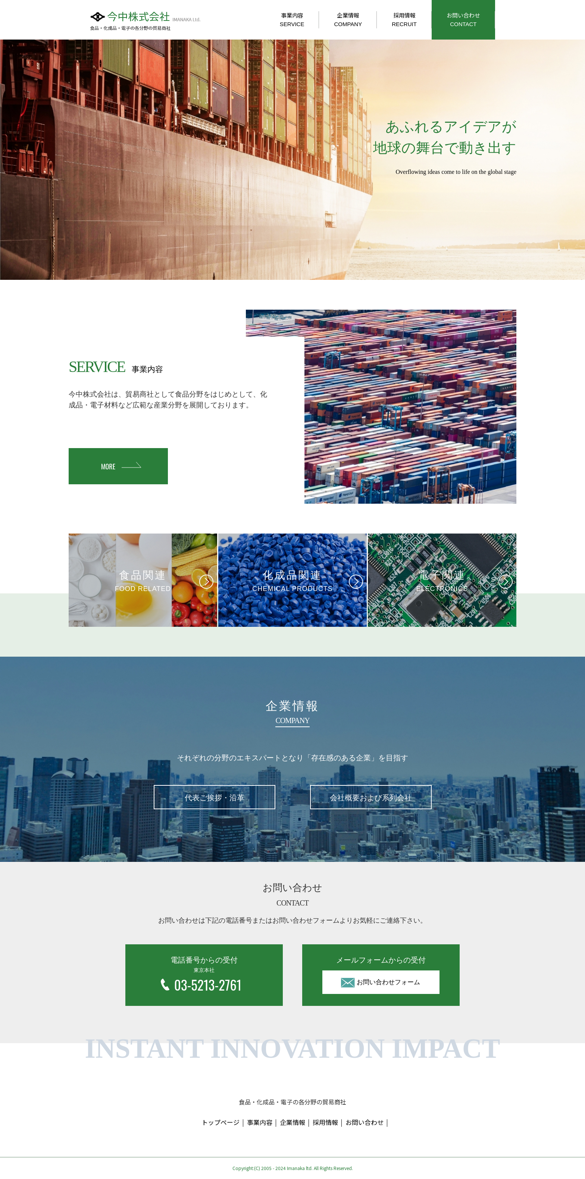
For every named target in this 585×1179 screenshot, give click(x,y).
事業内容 (292, 19)
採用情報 (404, 19)
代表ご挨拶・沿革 (214, 798)
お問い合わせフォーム (388, 982)
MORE (108, 466)
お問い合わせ (463, 19)
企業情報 (348, 19)
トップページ (220, 1122)
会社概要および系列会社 (371, 798)
